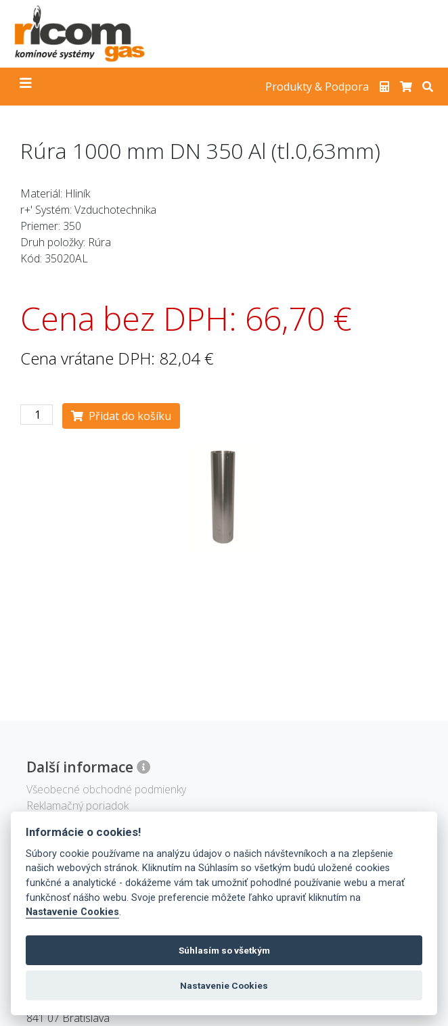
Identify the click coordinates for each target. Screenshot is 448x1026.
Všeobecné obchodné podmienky (106, 789)
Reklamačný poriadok (77, 805)
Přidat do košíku (121, 416)
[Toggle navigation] (26, 86)
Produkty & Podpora (317, 86)
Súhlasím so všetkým (224, 950)
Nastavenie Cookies (72, 912)
